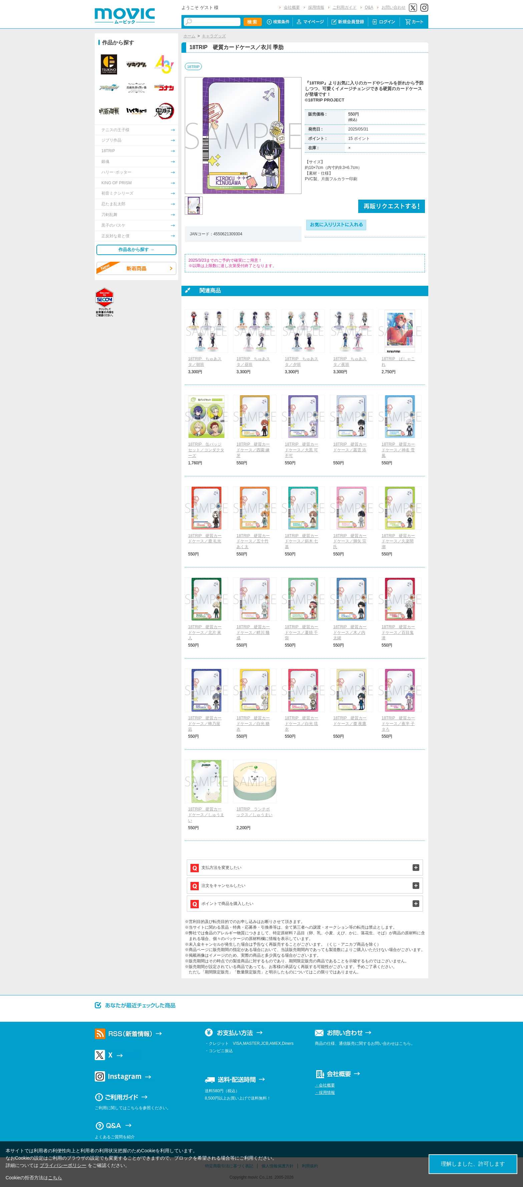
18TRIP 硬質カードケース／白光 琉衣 (301, 724)
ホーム (189, 36)
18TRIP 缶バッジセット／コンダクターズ (206, 450)
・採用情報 (325, 1092)
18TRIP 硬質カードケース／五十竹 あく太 (253, 541)
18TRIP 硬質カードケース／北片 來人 (204, 633)
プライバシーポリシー (63, 1165)
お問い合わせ (394, 7)
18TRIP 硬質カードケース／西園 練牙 (253, 450)
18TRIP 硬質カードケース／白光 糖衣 (253, 724)
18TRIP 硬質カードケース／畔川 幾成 (253, 633)
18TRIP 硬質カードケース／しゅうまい (206, 815)
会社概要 (292, 7)
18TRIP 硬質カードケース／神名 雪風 (398, 450)
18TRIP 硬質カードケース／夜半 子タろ (398, 724)
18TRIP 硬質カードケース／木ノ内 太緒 (350, 633)
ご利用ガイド (345, 7)
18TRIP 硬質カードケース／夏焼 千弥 (301, 633)
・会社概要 (325, 1085)
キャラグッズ (214, 36)
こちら (55, 1177)
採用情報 (316, 7)
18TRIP (193, 67)
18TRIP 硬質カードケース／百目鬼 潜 (398, 633)
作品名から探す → (136, 249)
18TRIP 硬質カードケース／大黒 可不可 (301, 450)
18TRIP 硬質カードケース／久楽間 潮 (398, 541)
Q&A (369, 7)
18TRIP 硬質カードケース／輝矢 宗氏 (350, 541)
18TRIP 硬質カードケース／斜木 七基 (301, 541)
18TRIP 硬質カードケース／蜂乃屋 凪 (204, 724)
